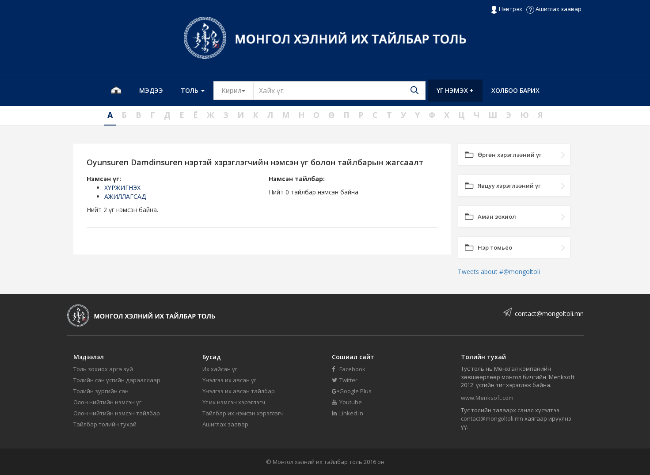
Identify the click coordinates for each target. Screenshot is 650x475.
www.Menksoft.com (487, 398)
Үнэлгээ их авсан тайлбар (238, 391)
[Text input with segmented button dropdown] (339, 90)
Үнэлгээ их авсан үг (229, 380)
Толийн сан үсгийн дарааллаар (116, 380)
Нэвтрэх (506, 9)
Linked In (347, 413)
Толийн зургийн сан (101, 391)
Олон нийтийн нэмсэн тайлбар (116, 413)
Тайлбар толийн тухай (105, 424)
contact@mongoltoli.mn (549, 313)
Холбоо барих (515, 90)
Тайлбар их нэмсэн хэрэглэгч (243, 413)
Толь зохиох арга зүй (103, 369)
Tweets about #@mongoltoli (499, 271)
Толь (193, 90)
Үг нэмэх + (455, 90)
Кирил (238, 90)
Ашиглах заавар (554, 9)
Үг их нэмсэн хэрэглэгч (233, 402)
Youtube (347, 402)
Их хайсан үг (219, 369)
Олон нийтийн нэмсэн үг (107, 402)
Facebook (348, 369)
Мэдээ (151, 90)
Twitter (344, 380)
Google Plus (352, 391)
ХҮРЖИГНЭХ (122, 187)
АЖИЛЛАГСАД (125, 196)
